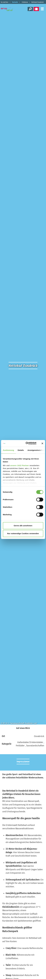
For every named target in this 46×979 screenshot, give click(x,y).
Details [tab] (21, 450)
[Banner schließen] (42, 443)
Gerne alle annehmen (23, 526)
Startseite (15, 2)
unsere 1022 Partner (19, 465)
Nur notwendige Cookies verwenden (23, 533)
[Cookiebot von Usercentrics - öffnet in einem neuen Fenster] (27, 443)
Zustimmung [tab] (8, 450)
